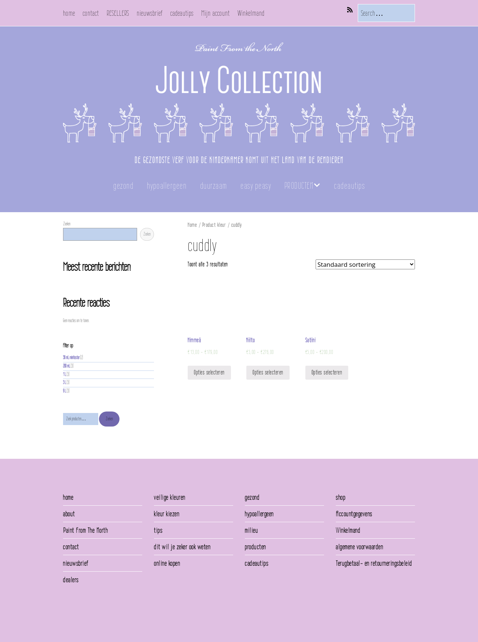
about (69, 514)
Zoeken (66, 223)
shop (340, 497)
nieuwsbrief (150, 13)
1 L (64, 374)
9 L (64, 391)
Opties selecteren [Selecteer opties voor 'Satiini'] (327, 372)
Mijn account (215, 13)
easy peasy (255, 186)
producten (255, 547)
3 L (64, 382)
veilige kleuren (169, 497)
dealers (71, 580)
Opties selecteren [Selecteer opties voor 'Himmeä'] (209, 372)
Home (192, 225)
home (69, 13)
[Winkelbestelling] (365, 264)
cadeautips (182, 13)
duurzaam (213, 186)
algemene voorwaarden (359, 547)
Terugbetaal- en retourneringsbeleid (374, 563)
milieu (251, 530)
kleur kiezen (166, 514)
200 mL (66, 366)
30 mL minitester (71, 357)
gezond (123, 186)
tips (158, 530)
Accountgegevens (354, 514)
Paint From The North (85, 530)
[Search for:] (386, 13)
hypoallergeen (167, 186)
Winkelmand (251, 13)
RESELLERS (118, 13)
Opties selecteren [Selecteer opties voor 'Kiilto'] (268, 372)
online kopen (167, 563)
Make (83, 619)
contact (91, 13)
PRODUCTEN (299, 186)
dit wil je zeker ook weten (182, 547)
